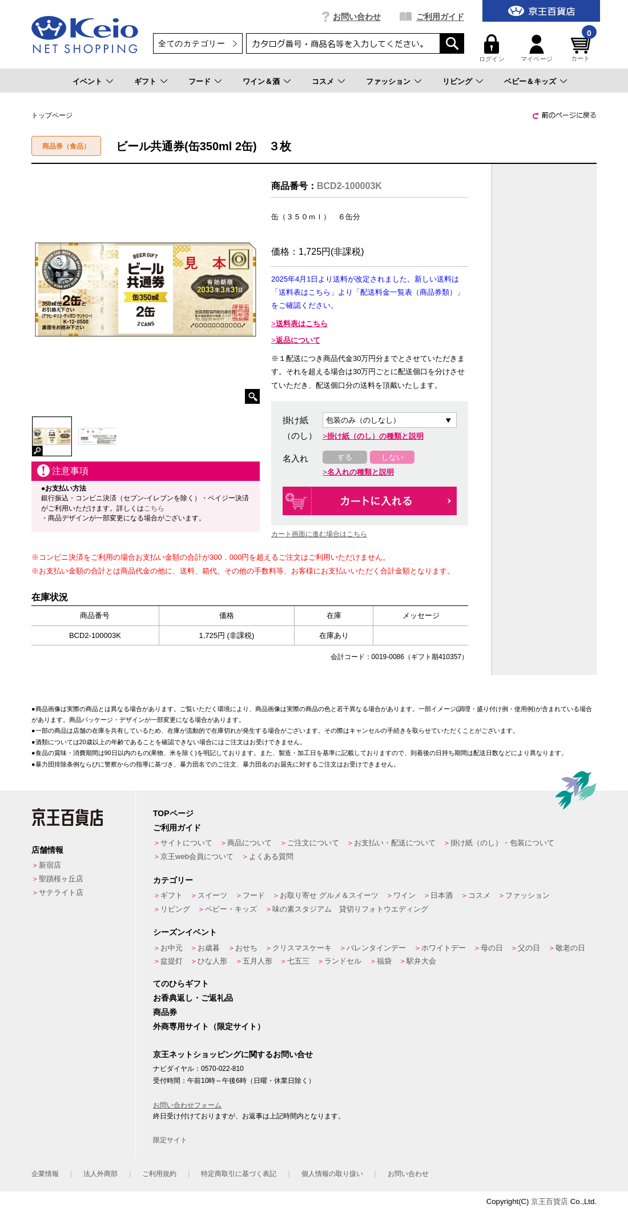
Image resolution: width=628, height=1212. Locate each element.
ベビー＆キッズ (530, 81)
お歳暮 (209, 948)
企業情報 (45, 1174)
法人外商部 (100, 1174)
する (344, 457)
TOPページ (173, 813)
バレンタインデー (376, 948)
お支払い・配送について (395, 842)
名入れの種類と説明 (360, 472)
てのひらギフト (181, 983)
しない (392, 457)
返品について (298, 340)
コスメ (323, 81)
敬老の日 (570, 948)
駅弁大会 (421, 961)
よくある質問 (271, 856)
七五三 (298, 961)
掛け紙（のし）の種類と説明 (375, 436)
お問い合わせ (357, 16)
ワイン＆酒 (261, 81)
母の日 (492, 948)
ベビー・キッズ (231, 909)
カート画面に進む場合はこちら (319, 534)
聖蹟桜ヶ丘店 (61, 878)
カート (582, 48)
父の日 (529, 948)
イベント (87, 81)
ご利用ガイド (440, 16)
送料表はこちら (302, 323)
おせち (246, 948)
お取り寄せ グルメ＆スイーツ (329, 895)
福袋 (384, 961)
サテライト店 (61, 892)
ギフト (145, 81)
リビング (457, 81)
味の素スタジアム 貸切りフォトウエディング (350, 909)
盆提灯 (171, 961)
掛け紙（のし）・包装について (502, 842)
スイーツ (212, 895)
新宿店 (50, 865)
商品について (249, 842)
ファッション (388, 81)
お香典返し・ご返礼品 (193, 997)
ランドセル (342, 961)
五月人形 (257, 961)
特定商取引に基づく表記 (238, 1174)
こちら (154, 508)
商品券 (165, 1012)
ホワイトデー (443, 948)
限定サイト (170, 1140)
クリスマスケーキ (302, 948)
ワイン (404, 895)
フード (199, 81)
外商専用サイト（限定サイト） (209, 1026)
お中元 (171, 948)
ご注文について (313, 842)
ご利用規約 (159, 1174)
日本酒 (441, 895)
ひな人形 (212, 961)
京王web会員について (197, 856)
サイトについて (186, 842)
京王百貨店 (549, 1201)
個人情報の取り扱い (332, 1174)
